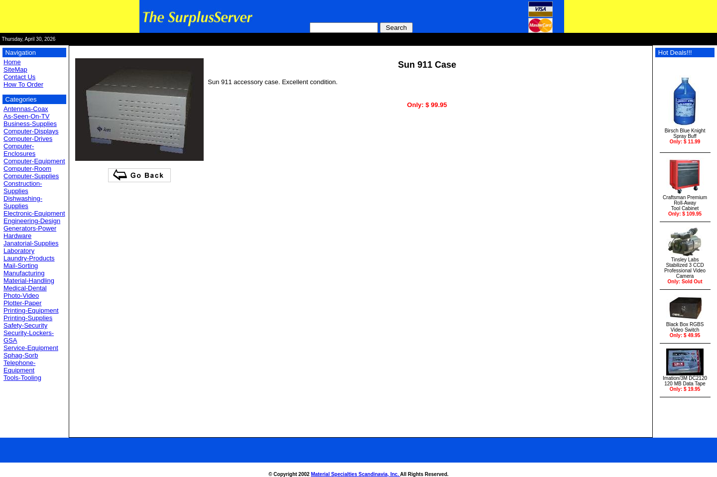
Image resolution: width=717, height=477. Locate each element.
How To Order (23, 84)
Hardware (17, 235)
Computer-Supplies (31, 176)
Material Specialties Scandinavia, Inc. (355, 474)
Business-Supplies (30, 123)
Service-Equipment (30, 348)
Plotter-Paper (22, 303)
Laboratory (18, 250)
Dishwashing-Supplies (22, 202)
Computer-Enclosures (19, 149)
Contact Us (19, 77)
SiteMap (15, 69)
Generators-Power (29, 228)
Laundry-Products (29, 258)
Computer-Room (27, 168)
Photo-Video (21, 295)
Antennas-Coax (25, 109)
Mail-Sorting (20, 265)
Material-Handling (28, 280)
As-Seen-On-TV (26, 116)
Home (12, 62)
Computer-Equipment (34, 161)
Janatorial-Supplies (31, 243)
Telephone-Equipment (19, 366)
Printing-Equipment (31, 310)
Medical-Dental (25, 288)
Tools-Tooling (22, 377)
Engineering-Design (31, 221)
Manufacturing (23, 273)
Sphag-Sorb (20, 355)
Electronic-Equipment (34, 213)
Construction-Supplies (22, 187)
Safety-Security (25, 325)
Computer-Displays (31, 131)
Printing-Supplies (27, 318)
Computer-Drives (27, 138)
